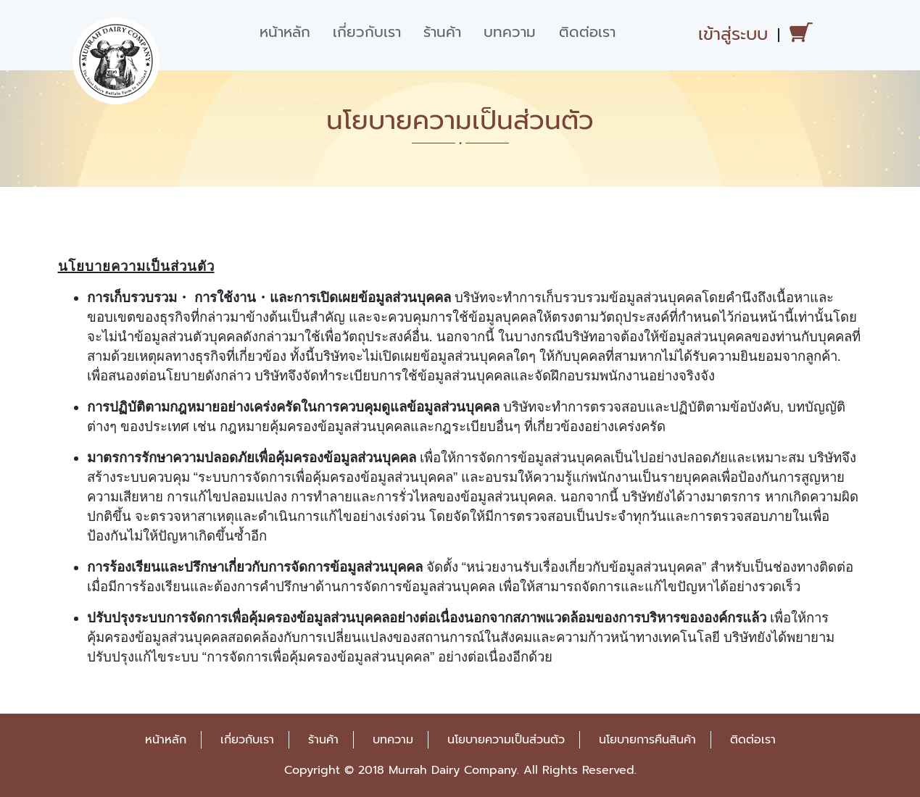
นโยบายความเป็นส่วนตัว (506, 739)
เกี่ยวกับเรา (367, 32)
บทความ (510, 32)
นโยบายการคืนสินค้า (647, 739)
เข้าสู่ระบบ (733, 34)
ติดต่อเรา (587, 32)
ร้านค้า (442, 32)
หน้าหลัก (285, 32)
